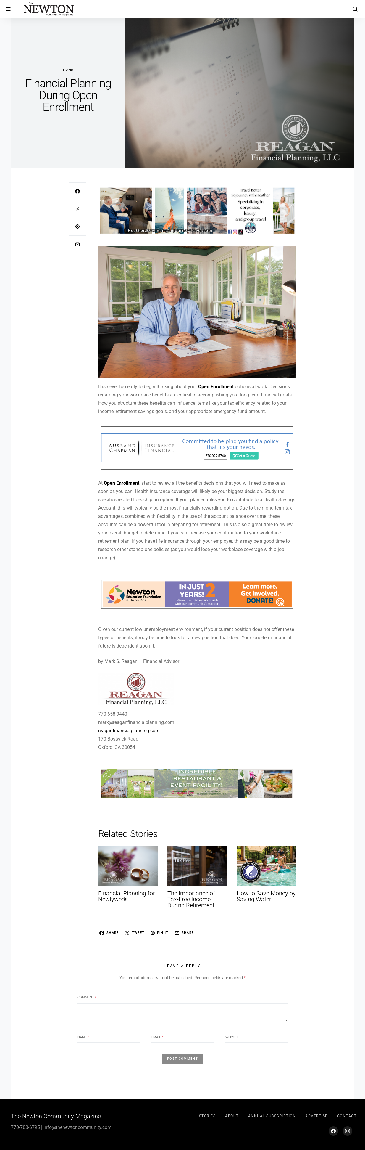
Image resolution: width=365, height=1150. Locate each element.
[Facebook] (333, 1131)
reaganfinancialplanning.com (128, 730)
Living (68, 70)
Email (157, 1038)
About (232, 1116)
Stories (207, 1116)
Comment (86, 997)
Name (83, 1038)
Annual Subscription (272, 1116)
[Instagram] (347, 1131)
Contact (347, 1116)
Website (232, 1038)
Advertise (316, 1116)
